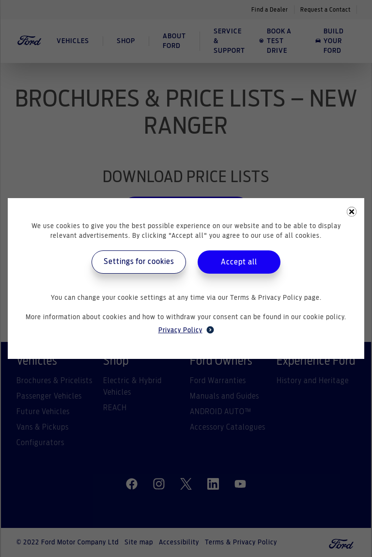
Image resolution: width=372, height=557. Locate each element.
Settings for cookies (139, 261)
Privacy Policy (186, 330)
